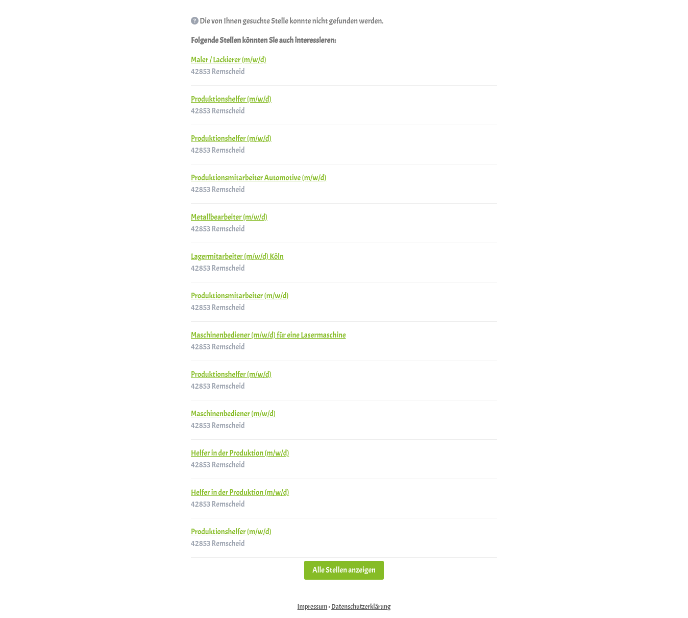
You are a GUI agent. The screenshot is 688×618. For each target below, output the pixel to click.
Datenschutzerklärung (360, 607)
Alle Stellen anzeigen (344, 570)
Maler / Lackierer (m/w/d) (228, 60)
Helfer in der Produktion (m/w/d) (240, 453)
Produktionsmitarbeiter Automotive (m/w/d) (258, 178)
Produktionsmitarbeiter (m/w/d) (239, 296)
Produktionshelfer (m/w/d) (231, 99)
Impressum (313, 607)
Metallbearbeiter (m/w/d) (229, 217)
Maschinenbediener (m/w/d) (233, 414)
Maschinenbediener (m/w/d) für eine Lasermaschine (268, 335)
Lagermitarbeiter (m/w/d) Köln (237, 257)
